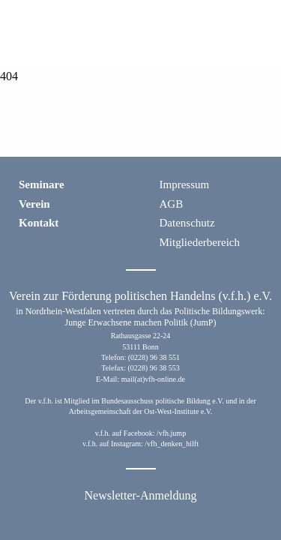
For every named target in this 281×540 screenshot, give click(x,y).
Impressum (185, 184)
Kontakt (38, 223)
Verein (34, 204)
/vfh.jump (171, 433)
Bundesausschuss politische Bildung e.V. (162, 401)
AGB (172, 204)
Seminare (41, 184)
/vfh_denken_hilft (172, 444)
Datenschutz (187, 223)
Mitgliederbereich (200, 242)
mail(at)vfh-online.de (153, 379)
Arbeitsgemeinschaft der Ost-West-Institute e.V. (140, 411)
